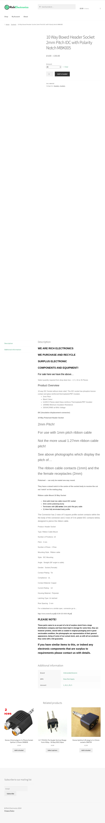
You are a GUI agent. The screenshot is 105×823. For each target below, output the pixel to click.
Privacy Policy (9, 811)
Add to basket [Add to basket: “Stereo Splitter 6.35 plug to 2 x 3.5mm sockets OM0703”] (86, 750)
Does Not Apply (68, 679)
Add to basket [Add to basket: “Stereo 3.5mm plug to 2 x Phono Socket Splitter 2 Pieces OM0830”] (19, 750)
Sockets (13, 24)
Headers (56, 86)
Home (7, 24)
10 (66, 685)
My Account (16, 16)
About (26, 16)
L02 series (59, 506)
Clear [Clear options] (66, 67)
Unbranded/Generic (70, 673)
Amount (49, 64)
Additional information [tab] (12, 350)
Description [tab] (8, 343)
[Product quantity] (49, 74)
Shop (6, 16)
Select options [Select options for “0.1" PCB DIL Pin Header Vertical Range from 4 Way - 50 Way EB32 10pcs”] (52, 750)
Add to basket (62, 74)
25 (70, 685)
